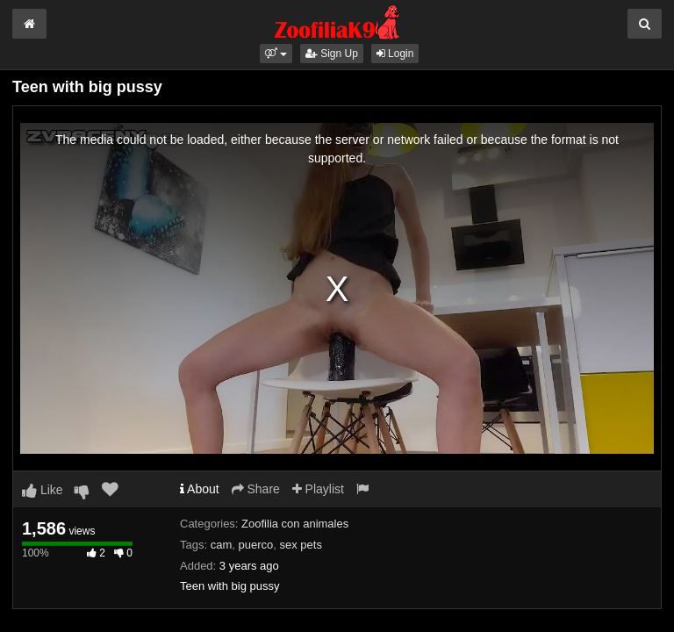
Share (256, 489)
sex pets (300, 544)
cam (222, 544)
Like (42, 490)
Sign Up (331, 53)
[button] (276, 53)
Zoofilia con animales (294, 523)
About (199, 489)
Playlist (318, 489)
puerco (255, 544)
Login (395, 53)
